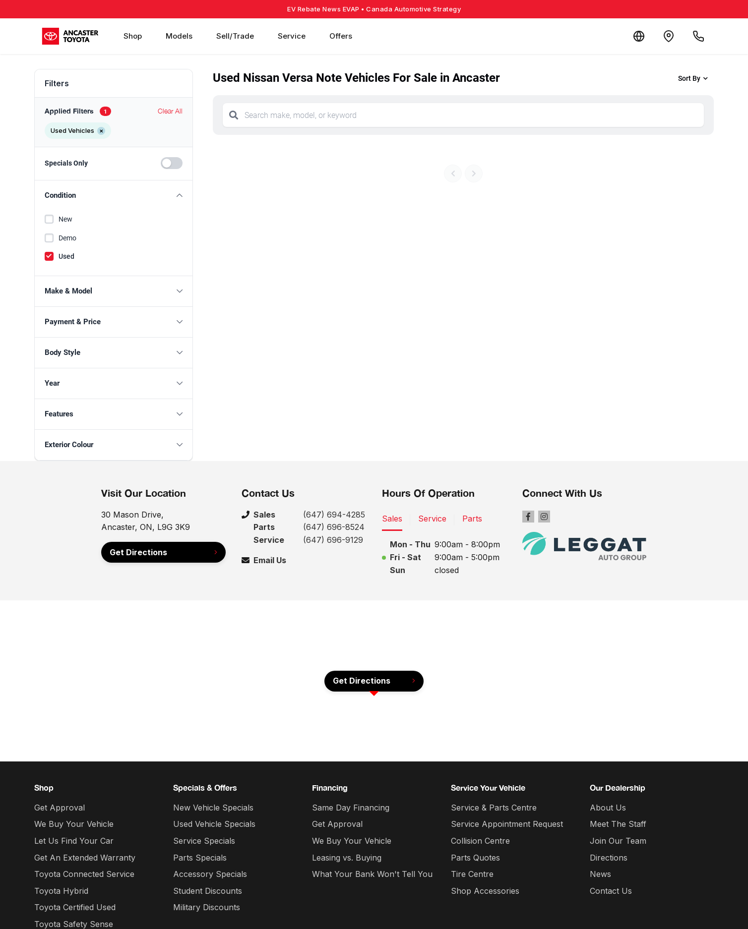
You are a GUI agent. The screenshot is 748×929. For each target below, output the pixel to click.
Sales (392, 518)
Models (179, 36)
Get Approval (59, 808)
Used (66, 256)
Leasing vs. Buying (346, 858)
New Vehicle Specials (213, 808)
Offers (340, 36)
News (600, 874)
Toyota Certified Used (75, 907)
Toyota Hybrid (61, 891)
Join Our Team (618, 841)
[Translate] (639, 36)
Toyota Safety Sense (73, 924)
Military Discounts (206, 907)
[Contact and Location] (669, 36)
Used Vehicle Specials (214, 824)
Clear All (170, 111)
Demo (67, 238)
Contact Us (611, 891)
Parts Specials (200, 858)
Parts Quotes (475, 858)
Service (292, 36)
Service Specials (204, 841)
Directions (608, 858)
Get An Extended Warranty (84, 858)
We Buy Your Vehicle (74, 824)
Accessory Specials (210, 874)
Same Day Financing (350, 808)
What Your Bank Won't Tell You (372, 874)
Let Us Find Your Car (74, 841)
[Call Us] (698, 36)
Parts (472, 518)
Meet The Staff (618, 824)
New (65, 219)
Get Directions (138, 552)
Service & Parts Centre (494, 808)
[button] (113, 195)
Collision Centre (480, 841)
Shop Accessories (485, 891)
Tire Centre (472, 874)
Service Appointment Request (507, 824)
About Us (608, 808)
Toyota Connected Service (84, 874)
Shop (133, 36)
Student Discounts (207, 891)
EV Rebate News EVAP (374, 9)
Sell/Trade (235, 36)
